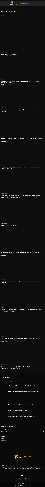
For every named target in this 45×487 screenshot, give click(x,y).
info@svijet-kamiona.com (26, 470)
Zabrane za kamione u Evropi (9, 54)
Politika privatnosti (24, 483)
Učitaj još (3, 199)
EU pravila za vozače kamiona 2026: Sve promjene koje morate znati (21, 416)
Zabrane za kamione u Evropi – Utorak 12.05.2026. (17, 410)
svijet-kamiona (3, 55)
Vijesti (2, 79)
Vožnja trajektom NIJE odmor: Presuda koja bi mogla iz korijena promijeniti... (22, 385)
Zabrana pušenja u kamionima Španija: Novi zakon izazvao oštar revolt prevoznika (23, 391)
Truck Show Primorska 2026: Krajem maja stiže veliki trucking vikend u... (22, 404)
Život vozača (3, 107)
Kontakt (19, 483)
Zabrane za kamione (5, 193)
